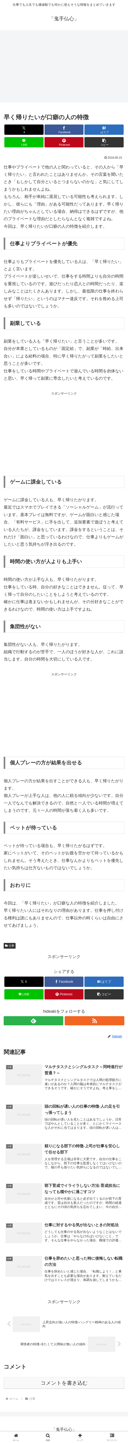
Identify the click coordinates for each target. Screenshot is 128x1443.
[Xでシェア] (24, 130)
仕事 (9, 945)
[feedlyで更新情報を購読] (33, 1020)
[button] (104, 142)
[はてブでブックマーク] (104, 130)
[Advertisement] (64, 68)
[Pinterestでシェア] (64, 142)
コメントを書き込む (64, 1383)
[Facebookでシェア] (64, 130)
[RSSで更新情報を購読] (94, 1020)
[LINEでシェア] (24, 142)
